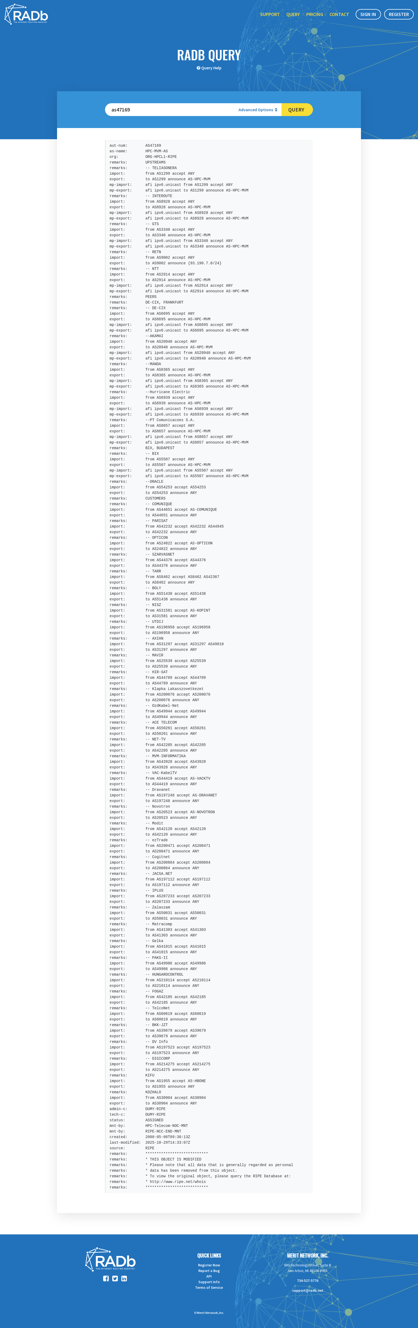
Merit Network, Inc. (307, 1255)
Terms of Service (209, 1287)
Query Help (211, 67)
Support (270, 16)
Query (293, 16)
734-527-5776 (307, 1280)
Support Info (209, 1281)
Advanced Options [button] (258, 109)
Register (399, 16)
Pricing (314, 16)
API (209, 1276)
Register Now (209, 1265)
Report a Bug (209, 1270)
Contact (339, 16)
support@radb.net (307, 1290)
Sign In (368, 16)
